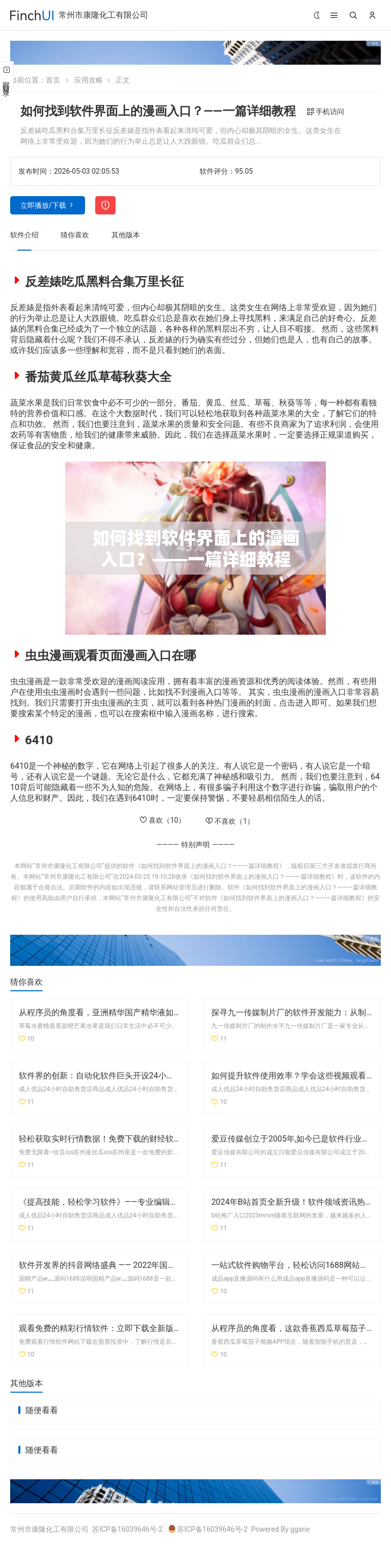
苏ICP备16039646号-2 (127, 1529)
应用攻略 (88, 80)
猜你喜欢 (75, 235)
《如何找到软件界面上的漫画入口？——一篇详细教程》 (210, 866)
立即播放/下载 (43, 205)
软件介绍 (24, 235)
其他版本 (125, 235)
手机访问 (325, 111)
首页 (53, 80)
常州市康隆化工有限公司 (103, 15)
